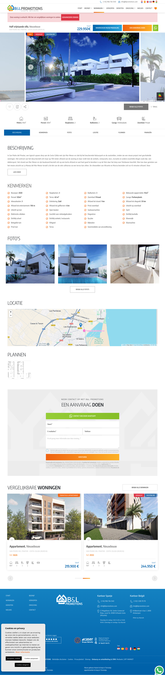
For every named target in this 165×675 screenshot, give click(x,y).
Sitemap (88, 659)
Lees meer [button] (17, 172)
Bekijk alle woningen (140, 488)
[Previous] (10, 578)
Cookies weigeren (22, 665)
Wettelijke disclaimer (59, 659)
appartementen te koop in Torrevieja (95, 670)
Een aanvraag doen (137, 28)
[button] (25, 107)
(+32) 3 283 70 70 (140, 601)
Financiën (148, 133)
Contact (148, 8)
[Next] (154, 578)
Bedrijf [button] (87, 8)
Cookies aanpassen (31, 658)
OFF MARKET (129, 659)
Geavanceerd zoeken (70, 17)
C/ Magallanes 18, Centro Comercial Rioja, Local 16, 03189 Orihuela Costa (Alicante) (112, 613)
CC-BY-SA (153, 345)
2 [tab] (86, 578)
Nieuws (140, 8)
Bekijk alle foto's (136, 107)
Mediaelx (120, 659)
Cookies (70, 659)
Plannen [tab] (122, 133)
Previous (29, 67)
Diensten (120, 8)
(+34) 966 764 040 (108, 2)
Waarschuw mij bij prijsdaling (107, 28)
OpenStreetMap (138, 345)
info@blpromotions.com (128, 2)
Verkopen (110, 8)
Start (80, 8)
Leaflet (124, 345)
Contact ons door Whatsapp (82, 416)
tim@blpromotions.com (141, 606)
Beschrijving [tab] (17, 133)
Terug (154, 107)
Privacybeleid (58, 452)
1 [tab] (78, 578)
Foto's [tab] (69, 133)
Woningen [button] (98, 8)
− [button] (11, 315)
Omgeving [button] (130, 8)
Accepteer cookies (13, 658)
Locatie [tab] (95, 133)
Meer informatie (23, 652)
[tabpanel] (44, 532)
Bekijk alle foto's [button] (82, 289)
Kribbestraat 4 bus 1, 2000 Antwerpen (142, 612)
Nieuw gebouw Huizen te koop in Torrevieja (97, 668)
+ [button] (11, 312)
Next (135, 67)
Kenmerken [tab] (43, 133)
